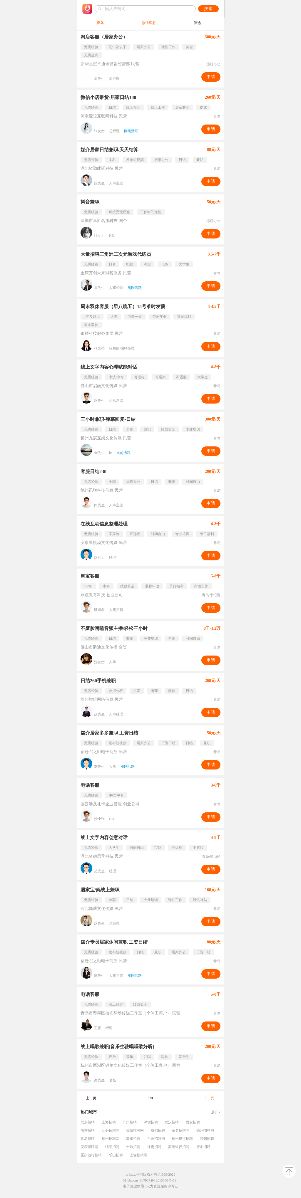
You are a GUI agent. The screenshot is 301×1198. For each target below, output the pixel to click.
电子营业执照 (133, 1186)
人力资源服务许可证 (162, 1186)
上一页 (91, 1098)
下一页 (208, 1098)
